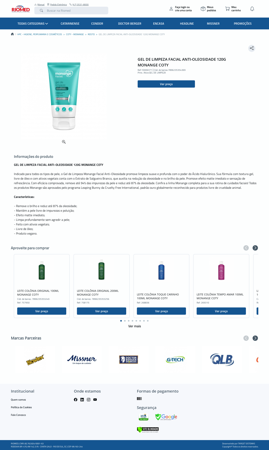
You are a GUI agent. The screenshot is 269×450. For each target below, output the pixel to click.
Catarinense (70, 23)
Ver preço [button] (166, 84)
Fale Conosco (18, 415)
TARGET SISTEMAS (246, 443)
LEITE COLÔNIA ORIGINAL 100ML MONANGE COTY (38, 292)
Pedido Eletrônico (57, 4)
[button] (246, 248)
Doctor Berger (129, 23)
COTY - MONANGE (75, 34)
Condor (97, 23)
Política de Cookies (21, 407)
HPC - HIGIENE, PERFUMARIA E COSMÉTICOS (39, 34)
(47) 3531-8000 (79, 4)
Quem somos (18, 400)
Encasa (158, 23)
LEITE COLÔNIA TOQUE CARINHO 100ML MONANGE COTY (158, 296)
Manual (39, 4)
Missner (213, 23)
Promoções (243, 23)
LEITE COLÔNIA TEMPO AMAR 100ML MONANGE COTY (220, 296)
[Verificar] (148, 429)
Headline (187, 23)
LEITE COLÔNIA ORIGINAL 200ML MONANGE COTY (98, 292)
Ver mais (134, 326)
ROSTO (91, 34)
